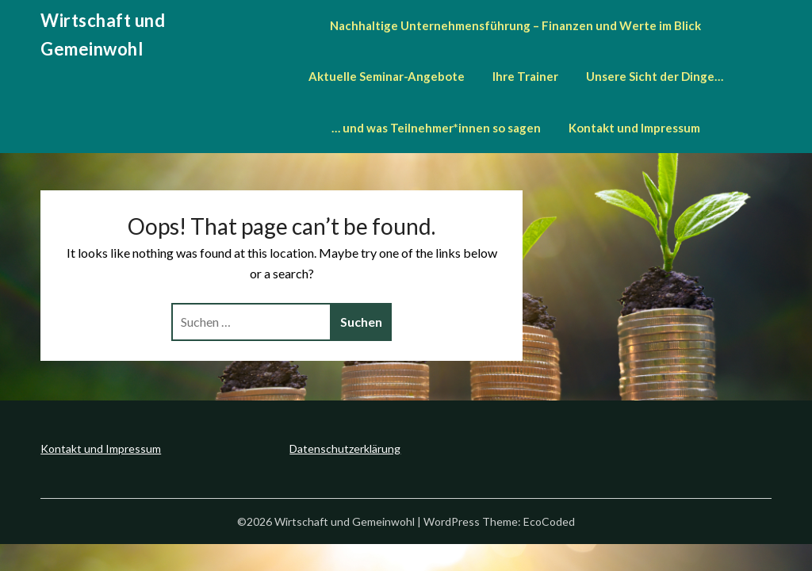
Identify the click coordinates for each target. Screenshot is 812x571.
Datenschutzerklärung (344, 448)
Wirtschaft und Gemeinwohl (102, 34)
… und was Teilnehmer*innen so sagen (436, 128)
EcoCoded (549, 521)
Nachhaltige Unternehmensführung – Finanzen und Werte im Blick (515, 25)
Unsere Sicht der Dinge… (654, 76)
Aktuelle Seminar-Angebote (386, 76)
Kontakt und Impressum (634, 128)
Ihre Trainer (525, 76)
